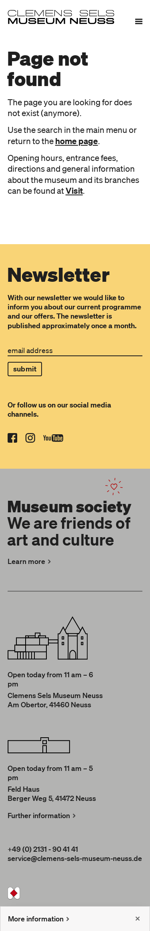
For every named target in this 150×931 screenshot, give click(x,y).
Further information (43, 815)
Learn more (30, 561)
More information (39, 918)
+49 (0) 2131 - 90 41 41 (43, 849)
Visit (74, 190)
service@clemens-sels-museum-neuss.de (75, 858)
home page (76, 141)
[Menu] (138, 21)
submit (24, 368)
